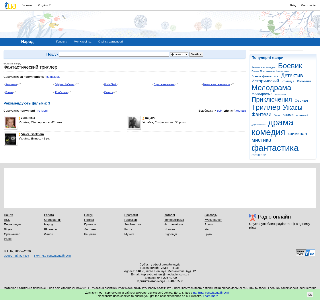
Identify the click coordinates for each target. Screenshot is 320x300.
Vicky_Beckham (31, 134)
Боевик (290, 66)
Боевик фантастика (265, 76)
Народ (48, 224)
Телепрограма (174, 219)
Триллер (266, 107)
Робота (49, 215)
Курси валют (213, 219)
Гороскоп (130, 219)
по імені (42, 110)
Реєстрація (308, 5)
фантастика (275, 148)
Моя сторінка (82, 41)
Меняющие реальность (216, 84)
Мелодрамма (262, 94)
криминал (297, 133)
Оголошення (52, 219)
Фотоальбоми (173, 224)
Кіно (207, 229)
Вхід (293, 5)
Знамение (11, 84)
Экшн (277, 115)
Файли (48, 234)
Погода (89, 219)
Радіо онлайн (274, 217)
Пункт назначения (164, 84)
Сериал (301, 100)
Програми (131, 215)
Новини (169, 229)
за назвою (53, 76)
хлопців (241, 110)
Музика (129, 234)
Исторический (265, 81)
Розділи (43, 5)
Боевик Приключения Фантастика (270, 71)
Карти (128, 229)
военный (302, 115)
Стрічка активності (110, 41)
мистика (261, 140)
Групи (208, 234)
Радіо (8, 238)
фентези (259, 155)
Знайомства (132, 224)
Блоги (209, 224)
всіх (219, 110)
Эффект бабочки (64, 84)
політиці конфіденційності (211, 292)
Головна (27, 5)
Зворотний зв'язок (16, 255)
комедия (268, 132)
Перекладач (12, 224)
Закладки (211, 215)
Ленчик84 (27, 118)
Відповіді (170, 234)
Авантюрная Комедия (263, 67)
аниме (288, 115)
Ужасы (292, 107)
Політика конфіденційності (52, 255)
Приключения (272, 99)
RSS (7, 219)
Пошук (88, 215)
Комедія (288, 81)
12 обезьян (61, 92)
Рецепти (90, 234)
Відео (8, 229)
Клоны (9, 92)
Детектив (292, 75)
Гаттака (108, 92)
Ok (310, 294)
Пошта (8, 215)
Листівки (90, 229)
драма (280, 122)
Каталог (169, 215)
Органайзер (12, 234)
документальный (258, 125)
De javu (149, 118)
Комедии (304, 81)
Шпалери (50, 229)
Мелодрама (271, 87)
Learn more (210, 296)
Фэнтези (261, 114)
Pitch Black (110, 84)
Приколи (90, 224)
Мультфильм (280, 94)
